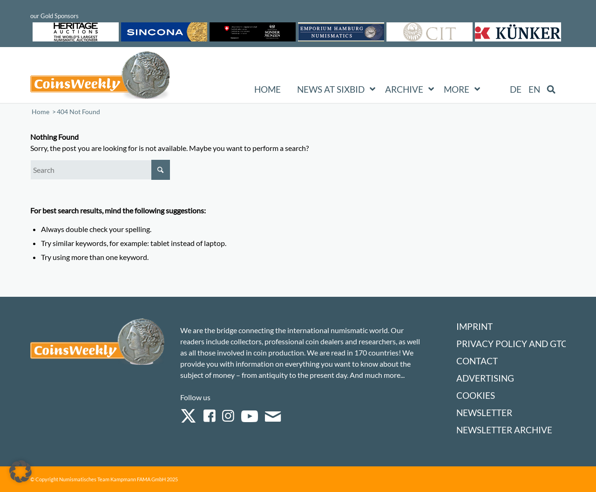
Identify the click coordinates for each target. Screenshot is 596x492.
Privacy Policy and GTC (511, 343)
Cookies (475, 395)
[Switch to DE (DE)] (515, 89)
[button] (20, 471)
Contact (477, 360)
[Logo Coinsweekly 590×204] (100, 77)
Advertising (485, 378)
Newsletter (484, 412)
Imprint (474, 326)
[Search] (100, 170)
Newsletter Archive (504, 429)
